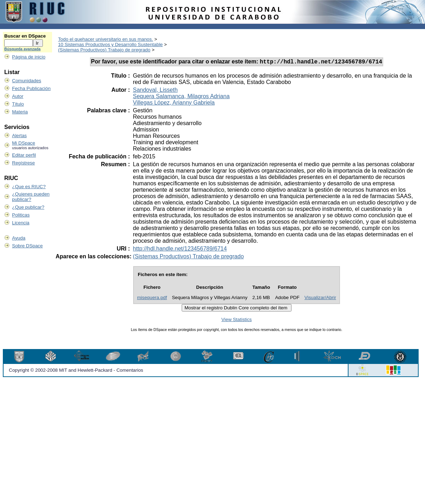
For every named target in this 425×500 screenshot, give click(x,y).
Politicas (21, 215)
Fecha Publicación (31, 88)
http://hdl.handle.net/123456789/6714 (180, 250)
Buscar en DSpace (25, 36)
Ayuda (19, 238)
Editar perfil (24, 155)
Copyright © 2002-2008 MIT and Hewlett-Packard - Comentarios (76, 371)
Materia (20, 111)
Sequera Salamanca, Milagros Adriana (181, 97)
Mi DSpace (23, 143)
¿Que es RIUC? (29, 186)
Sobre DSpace (27, 245)
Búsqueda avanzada (22, 49)
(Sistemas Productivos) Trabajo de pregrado (104, 49)
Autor (17, 96)
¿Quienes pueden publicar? (31, 196)
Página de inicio (28, 57)
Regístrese (23, 162)
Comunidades (26, 80)
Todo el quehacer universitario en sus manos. (105, 39)
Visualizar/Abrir (320, 298)
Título (18, 104)
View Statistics (236, 320)
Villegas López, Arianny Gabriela (174, 104)
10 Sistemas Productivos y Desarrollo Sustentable (110, 44)
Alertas (19, 135)
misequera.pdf (152, 298)
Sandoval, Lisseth (155, 91)
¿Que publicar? (28, 207)
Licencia (20, 222)
